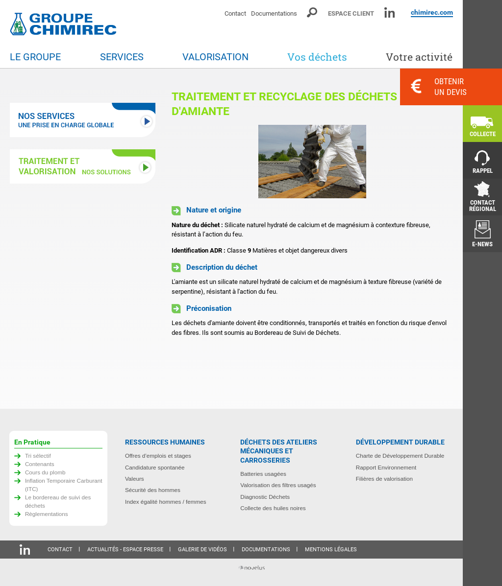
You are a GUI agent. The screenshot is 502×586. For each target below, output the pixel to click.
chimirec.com (432, 12)
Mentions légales (331, 549)
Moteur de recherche (312, 12)
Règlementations (46, 514)
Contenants (39, 464)
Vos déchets (317, 57)
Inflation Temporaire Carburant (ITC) (63, 484)
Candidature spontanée (155, 467)
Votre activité (419, 57)
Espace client (351, 13)
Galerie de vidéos (202, 549)
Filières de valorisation (384, 478)
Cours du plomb (45, 472)
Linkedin (389, 12)
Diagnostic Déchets (265, 496)
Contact (235, 13)
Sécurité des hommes (152, 490)
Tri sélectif (38, 455)
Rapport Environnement (386, 467)
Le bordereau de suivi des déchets (58, 501)
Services (122, 57)
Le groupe (35, 57)
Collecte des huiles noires (272, 508)
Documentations (274, 13)
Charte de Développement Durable (400, 455)
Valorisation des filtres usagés (278, 485)
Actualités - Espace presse (125, 549)
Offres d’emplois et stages (158, 455)
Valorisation (215, 57)
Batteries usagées (263, 473)
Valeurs (134, 478)
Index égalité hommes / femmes (165, 501)
